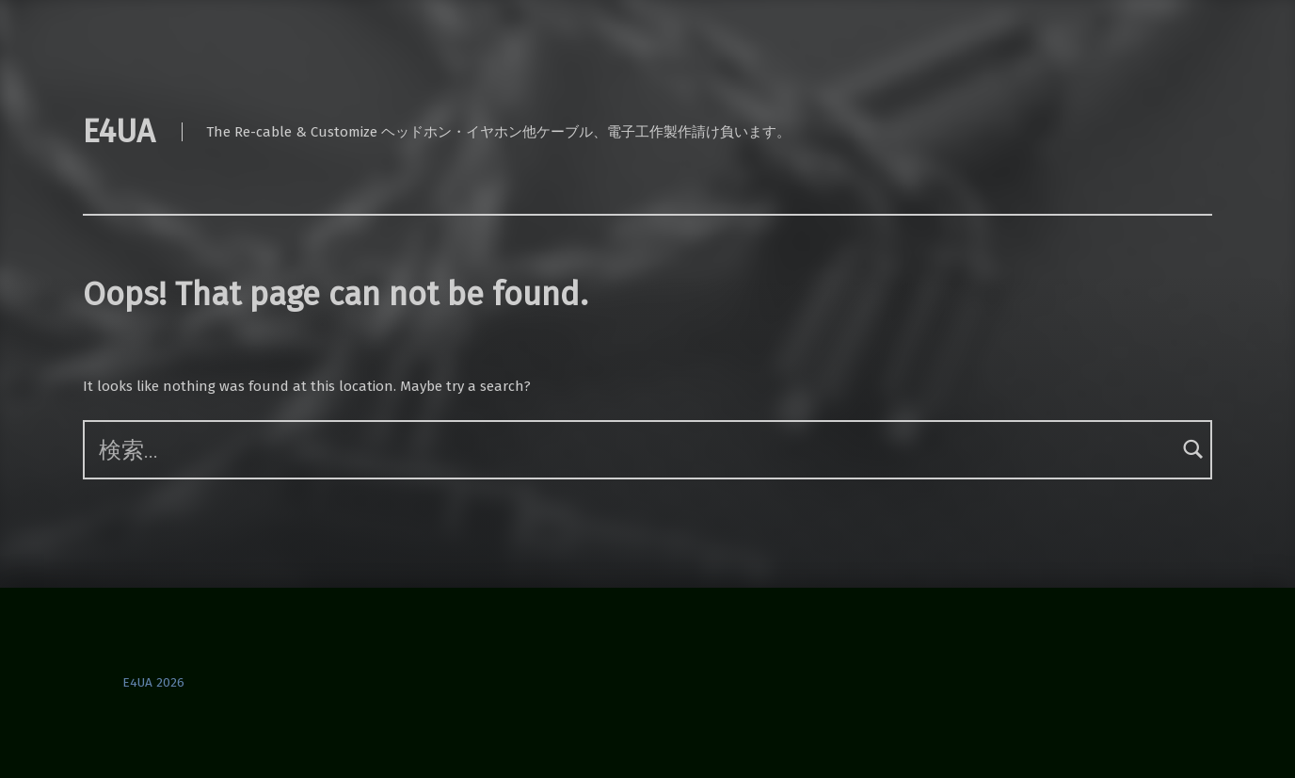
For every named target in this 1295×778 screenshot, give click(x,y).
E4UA (119, 131)
